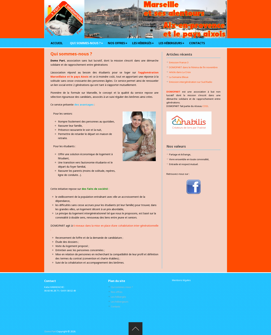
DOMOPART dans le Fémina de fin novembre (193, 67)
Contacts (197, 43)
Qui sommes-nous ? (85, 43)
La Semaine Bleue (178, 77)
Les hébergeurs (170, 43)
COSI (205, 106)
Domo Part (50, 331)
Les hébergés (141, 43)
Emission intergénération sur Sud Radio (190, 82)
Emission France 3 (178, 62)
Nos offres (116, 43)
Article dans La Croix (180, 72)
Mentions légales (181, 280)
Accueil (57, 43)
